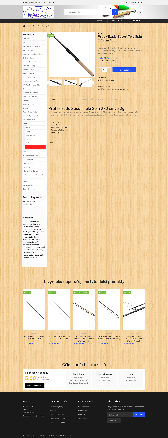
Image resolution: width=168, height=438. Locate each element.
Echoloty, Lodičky (29, 66)
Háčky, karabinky (29, 69)
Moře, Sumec (30, 135)
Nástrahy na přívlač (30, 97)
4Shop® (68, 435)
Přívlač (28, 143)
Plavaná (28, 139)
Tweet (51, 142)
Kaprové (28, 131)
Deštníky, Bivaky (28, 58)
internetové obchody (31, 245)
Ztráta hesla (83, 418)
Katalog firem (28, 232)
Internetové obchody (31, 247)
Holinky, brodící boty (30, 73)
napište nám (27, 204)
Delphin (59, 333)
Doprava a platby (56, 407)
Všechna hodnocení (34, 385)
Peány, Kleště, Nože (30, 112)
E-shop (26, 435)
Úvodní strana (83, 407)
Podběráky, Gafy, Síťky (31, 116)
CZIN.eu (26, 227)
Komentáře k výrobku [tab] (93, 99)
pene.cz (26, 401)
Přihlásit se (82, 411)
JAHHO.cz (37, 229)
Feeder (28, 127)
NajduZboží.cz (34, 257)
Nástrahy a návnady (30, 93)
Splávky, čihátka (28, 159)
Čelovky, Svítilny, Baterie (31, 46)
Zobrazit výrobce (29, 189)
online (42, 232)
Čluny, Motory (28, 50)
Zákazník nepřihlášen (134, 2)
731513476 (50, 3)
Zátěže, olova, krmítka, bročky (33, 175)
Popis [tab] (54, 99)
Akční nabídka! (28, 185)
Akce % (100, 21)
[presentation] (48, 82)
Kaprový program (29, 77)
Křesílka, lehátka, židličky (31, 85)
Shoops (36, 232)
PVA (24, 152)
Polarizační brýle (29, 120)
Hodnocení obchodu (57, 422)
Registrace (82, 414)
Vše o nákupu (117, 21)
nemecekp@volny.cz (32, 3)
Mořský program (29, 89)
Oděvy (25, 108)
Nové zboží (27, 181)
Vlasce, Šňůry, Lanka (30, 171)
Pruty (35, 26)
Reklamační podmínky (58, 418)
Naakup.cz (37, 239)
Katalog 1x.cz (35, 224)
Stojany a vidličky (29, 163)
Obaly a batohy (28, 104)
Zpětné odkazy (28, 234)
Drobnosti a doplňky (30, 62)
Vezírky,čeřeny (28, 167)
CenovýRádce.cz (29, 252)
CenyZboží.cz (36, 255)
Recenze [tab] (116, 99)
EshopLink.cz (28, 239)
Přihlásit (139, 415)
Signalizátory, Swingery (31, 156)
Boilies (25, 43)
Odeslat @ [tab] (70, 99)
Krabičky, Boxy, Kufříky (30, 81)
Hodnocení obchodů (30, 242)
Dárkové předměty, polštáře (33, 54)
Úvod (26, 26)
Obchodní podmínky (57, 414)
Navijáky (26, 100)
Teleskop (43, 26)
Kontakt (136, 21)
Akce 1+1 (26, 39)
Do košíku (124, 70)
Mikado (101, 33)
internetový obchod (38, 435)
